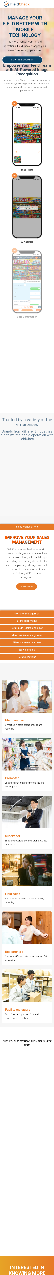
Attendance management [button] (27, 642)
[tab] (27, 527)
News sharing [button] (27, 649)
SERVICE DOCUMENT (22, 60)
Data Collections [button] (27, 656)
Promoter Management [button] (27, 613)
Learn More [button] (26, 586)
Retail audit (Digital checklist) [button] (27, 627)
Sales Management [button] (27, 526)
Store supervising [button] (27, 620)
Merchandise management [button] (27, 635)
